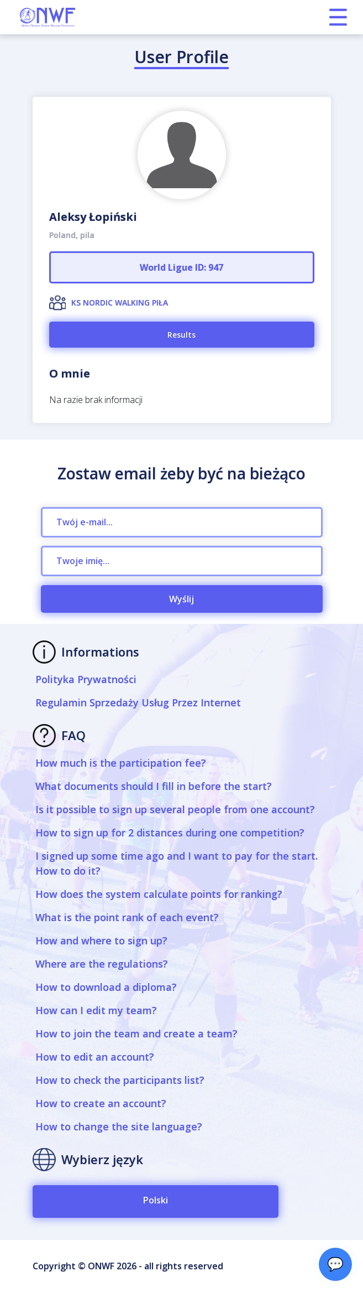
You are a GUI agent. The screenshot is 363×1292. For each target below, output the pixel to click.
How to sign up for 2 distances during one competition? (169, 832)
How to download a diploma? (106, 987)
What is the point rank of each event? (127, 917)
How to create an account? (100, 1103)
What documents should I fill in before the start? (153, 786)
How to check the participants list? (119, 1080)
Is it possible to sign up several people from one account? (175, 809)
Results (181, 334)
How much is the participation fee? (120, 762)
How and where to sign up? (101, 940)
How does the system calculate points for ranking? (158, 894)
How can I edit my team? (96, 1010)
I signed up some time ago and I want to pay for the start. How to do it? (176, 863)
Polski (155, 1200)
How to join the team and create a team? (136, 1033)
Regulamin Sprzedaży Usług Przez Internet (138, 702)
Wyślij (181, 599)
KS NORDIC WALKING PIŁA (119, 302)
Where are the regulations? (101, 963)
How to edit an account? (94, 1056)
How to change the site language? (118, 1126)
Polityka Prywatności (85, 679)
